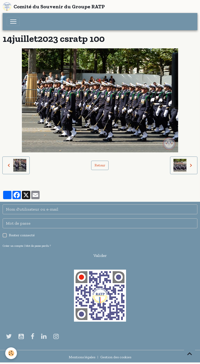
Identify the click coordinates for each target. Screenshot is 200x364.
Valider (100, 255)
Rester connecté (22, 235)
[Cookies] (11, 353)
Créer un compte (13, 246)
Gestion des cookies (115, 357)
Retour (100, 165)
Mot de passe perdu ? (38, 246)
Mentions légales (82, 357)
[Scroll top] (189, 353)
